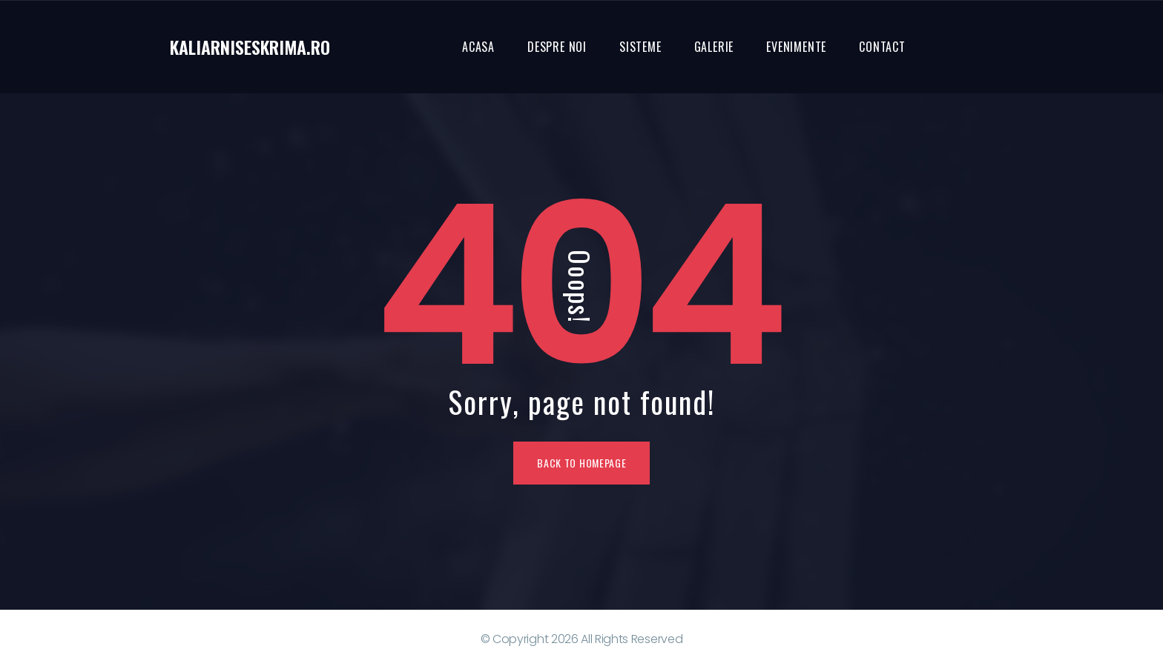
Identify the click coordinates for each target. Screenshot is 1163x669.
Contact (882, 47)
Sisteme (640, 47)
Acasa (478, 47)
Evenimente (796, 47)
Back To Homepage (581, 462)
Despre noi (557, 47)
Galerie (714, 47)
